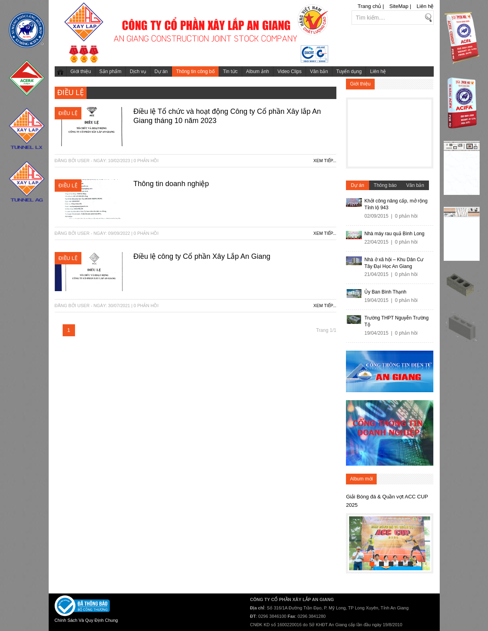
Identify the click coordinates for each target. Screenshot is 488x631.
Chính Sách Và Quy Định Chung (86, 620)
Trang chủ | (371, 6)
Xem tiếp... (324, 160)
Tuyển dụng (349, 71)
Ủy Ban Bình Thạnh (385, 292)
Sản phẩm (110, 71)
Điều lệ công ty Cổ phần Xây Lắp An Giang (201, 256)
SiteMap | (400, 6)
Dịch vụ (138, 71)
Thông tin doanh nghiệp (171, 184)
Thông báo (385, 185)
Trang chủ (61, 71)
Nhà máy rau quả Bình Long (394, 233)
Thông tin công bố (195, 71)
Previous (355, 541)
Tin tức (230, 71)
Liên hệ (425, 6)
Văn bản (319, 71)
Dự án (161, 71)
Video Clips (289, 71)
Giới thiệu (81, 71)
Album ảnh (257, 71)
